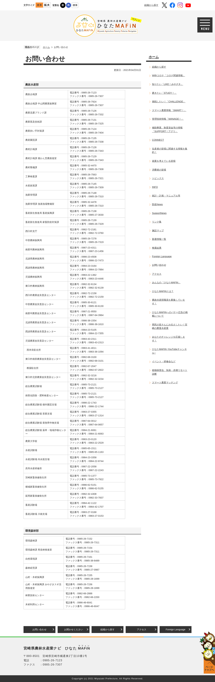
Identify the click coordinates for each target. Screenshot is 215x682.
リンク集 (156, 221)
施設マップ (158, 230)
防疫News (157, 204)
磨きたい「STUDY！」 (164, 93)
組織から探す (151, 5)
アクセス (156, 274)
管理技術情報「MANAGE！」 (168, 119)
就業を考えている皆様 (164, 161)
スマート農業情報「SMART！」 (169, 110)
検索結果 (156, 247)
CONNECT (158, 140)
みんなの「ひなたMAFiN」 (166, 282)
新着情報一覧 (159, 239)
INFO (155, 187)
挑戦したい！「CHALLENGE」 (168, 101)
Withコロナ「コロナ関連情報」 (168, 75)
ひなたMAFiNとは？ (163, 291)
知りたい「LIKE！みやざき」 (167, 84)
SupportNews (159, 213)
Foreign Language (162, 256)
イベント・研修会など (164, 361)
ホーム (46, 47)
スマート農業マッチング (165, 382)
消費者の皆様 (159, 169)
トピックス (158, 178)
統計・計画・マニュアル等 (166, 195)
